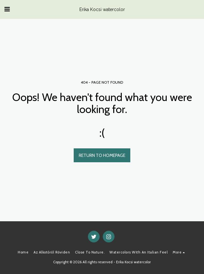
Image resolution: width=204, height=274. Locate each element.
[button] (7, 9)
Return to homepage (102, 155)
